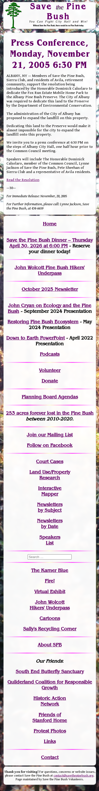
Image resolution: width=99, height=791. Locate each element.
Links (50, 741)
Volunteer (49, 370)
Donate (50, 381)
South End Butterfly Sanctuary (50, 671)
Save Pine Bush (58, 11)
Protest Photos (50, 731)
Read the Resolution (22, 180)
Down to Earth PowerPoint (35, 338)
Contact (49, 757)
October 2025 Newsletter (50, 289)
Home (49, 224)
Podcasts (49, 354)
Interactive (49, 488)
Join (32, 435)
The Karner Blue (49, 570)
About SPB (50, 645)
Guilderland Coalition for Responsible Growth (49, 685)
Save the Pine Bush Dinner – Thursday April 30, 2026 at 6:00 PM (49, 243)
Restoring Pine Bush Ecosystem (42, 322)
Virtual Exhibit (49, 591)
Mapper (49, 494)
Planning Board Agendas (50, 397)
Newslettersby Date (49, 523)
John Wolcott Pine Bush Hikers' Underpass (50, 270)
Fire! (50, 581)
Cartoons (50, 618)
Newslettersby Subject (49, 507)
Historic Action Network (49, 701)
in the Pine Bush (65, 413)
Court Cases (49, 461)
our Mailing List (55, 435)
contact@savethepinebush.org (73, 776)
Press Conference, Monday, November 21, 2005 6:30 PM (50, 53)
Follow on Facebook (49, 445)
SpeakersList (49, 540)
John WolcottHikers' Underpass (50, 605)
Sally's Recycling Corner (49, 629)
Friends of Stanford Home (49, 717)
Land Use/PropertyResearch (49, 475)
